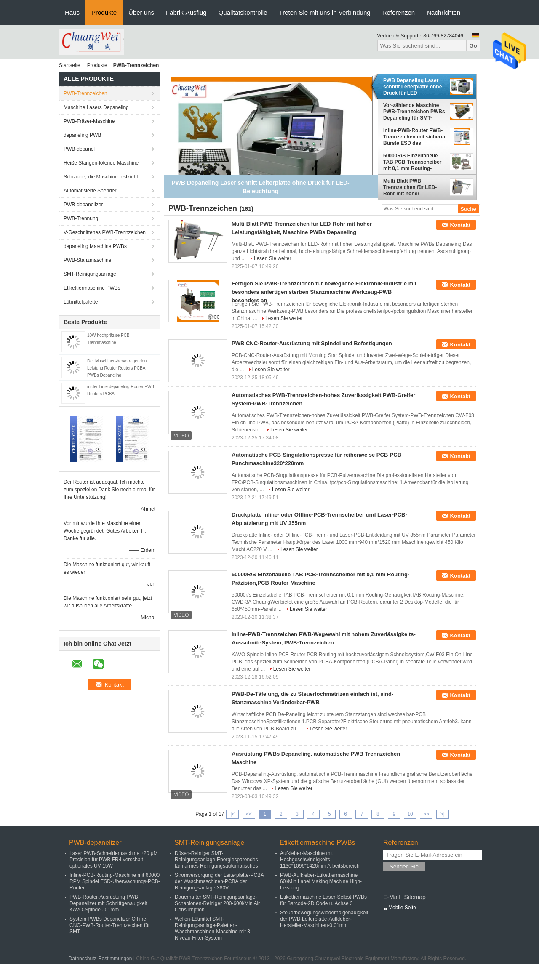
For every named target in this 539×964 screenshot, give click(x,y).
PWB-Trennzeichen (85, 93)
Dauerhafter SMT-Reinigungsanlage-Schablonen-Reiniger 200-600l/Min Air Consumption (217, 903)
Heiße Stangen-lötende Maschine (101, 163)
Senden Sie (404, 866)
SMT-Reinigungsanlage (90, 274)
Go (473, 46)
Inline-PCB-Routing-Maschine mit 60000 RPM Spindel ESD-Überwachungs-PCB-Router (114, 881)
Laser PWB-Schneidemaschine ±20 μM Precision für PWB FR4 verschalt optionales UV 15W (113, 859)
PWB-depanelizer (83, 205)
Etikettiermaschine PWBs (92, 288)
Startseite (69, 65)
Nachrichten (443, 12)
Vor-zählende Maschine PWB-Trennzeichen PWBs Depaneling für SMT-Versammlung (414, 111)
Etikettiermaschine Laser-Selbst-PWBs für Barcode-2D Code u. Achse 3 (323, 900)
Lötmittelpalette (81, 302)
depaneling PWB (82, 135)
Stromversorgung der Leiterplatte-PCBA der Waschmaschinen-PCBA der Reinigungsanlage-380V (219, 881)
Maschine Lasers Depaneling (96, 107)
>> (426, 814)
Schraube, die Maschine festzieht (101, 177)
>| (442, 814)
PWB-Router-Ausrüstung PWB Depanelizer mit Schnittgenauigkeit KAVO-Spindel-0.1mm (108, 903)
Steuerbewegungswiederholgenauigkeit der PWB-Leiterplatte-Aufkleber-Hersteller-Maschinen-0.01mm (324, 919)
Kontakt (460, 225)
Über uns (141, 12)
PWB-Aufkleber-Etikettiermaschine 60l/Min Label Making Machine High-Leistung (321, 881)
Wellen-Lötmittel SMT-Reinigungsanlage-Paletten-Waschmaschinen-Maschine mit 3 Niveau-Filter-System (212, 928)
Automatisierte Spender (90, 191)
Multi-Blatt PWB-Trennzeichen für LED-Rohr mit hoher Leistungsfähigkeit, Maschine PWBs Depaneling (410, 187)
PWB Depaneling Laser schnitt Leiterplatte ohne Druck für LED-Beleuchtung (412, 86)
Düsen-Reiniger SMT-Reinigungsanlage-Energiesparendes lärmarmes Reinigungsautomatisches (216, 859)
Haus (72, 12)
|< (232, 814)
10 (410, 814)
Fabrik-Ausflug (186, 12)
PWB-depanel (79, 149)
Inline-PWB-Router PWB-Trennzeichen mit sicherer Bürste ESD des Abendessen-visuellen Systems (414, 137)
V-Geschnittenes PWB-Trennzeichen (105, 232)
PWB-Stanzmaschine (87, 260)
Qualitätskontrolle (243, 12)
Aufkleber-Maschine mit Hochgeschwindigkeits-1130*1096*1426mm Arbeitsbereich (320, 859)
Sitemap (414, 897)
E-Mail (391, 897)
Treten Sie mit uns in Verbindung (325, 12)
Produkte (104, 12)
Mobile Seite (399, 908)
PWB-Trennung (81, 218)
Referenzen (398, 12)
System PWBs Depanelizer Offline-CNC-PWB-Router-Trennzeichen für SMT (109, 925)
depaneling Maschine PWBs (95, 246)
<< (249, 814)
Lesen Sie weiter (272, 258)
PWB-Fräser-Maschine (89, 121)
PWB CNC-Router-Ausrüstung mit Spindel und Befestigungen (312, 343)
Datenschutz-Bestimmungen (100, 958)
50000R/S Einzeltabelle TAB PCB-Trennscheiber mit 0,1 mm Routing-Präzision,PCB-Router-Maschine (412, 162)
